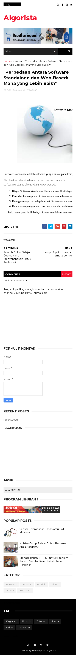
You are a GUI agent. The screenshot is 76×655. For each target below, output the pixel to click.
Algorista (20, 17)
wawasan (18, 61)
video (55, 584)
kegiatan (25, 590)
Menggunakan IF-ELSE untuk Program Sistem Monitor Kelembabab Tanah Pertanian (43, 561)
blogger (66, 274)
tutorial (27, 584)
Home (7, 61)
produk (41, 584)
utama (10, 590)
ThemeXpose (38, 650)
